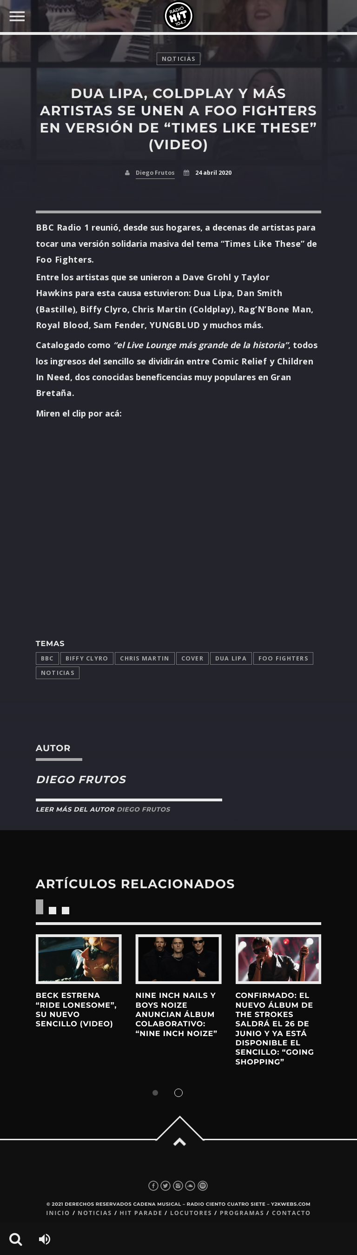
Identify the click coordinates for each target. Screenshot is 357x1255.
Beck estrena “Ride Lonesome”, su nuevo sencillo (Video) (76, 1010)
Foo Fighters (283, 658)
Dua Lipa (231, 658)
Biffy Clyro (87, 658)
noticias (178, 59)
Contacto (291, 1213)
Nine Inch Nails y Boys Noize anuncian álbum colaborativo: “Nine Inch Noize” (177, 1014)
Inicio (58, 1213)
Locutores (191, 1213)
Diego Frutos (155, 173)
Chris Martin (144, 658)
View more (79, 959)
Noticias (57, 673)
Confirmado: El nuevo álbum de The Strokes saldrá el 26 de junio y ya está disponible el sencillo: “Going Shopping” (274, 1028)
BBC (47, 658)
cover (192, 658)
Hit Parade (140, 1213)
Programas (242, 1213)
